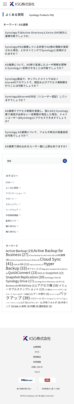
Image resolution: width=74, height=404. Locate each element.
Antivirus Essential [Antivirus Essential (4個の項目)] (17, 260)
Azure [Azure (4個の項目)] (29, 260)
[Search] (65, 161)
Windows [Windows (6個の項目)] (12, 285)
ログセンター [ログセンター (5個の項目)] (35, 302)
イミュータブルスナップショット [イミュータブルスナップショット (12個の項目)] (36, 287)
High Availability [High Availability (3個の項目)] (36, 265)
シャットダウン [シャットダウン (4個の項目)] (59, 289)
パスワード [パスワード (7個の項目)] (37, 298)
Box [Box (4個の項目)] (36, 260)
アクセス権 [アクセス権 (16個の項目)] (47, 285)
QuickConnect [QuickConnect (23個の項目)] (22, 272)
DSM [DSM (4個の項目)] (16, 264)
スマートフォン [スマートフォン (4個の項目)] (13, 294)
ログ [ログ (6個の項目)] (24, 302)
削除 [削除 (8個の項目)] (26, 306)
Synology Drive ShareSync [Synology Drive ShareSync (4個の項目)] (46, 281)
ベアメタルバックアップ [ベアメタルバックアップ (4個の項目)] (55, 298)
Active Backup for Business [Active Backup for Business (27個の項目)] (34, 252)
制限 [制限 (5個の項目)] (17, 306)
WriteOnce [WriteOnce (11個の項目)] (27, 285)
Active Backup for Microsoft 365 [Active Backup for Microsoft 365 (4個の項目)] (43, 255)
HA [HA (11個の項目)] (24, 264)
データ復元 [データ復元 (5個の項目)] (26, 294)
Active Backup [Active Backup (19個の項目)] (19, 250)
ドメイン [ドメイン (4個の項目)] (54, 294)
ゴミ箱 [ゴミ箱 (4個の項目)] (48, 289)
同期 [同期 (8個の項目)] (34, 306)
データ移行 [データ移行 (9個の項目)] (41, 294)
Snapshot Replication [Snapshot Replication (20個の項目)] (25, 276)
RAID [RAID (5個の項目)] (41, 273)
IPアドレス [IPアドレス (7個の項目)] (34, 268)
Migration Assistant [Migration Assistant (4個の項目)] (50, 269)
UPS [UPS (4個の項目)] (61, 281)
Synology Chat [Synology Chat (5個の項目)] (53, 277)
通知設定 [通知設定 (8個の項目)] (45, 306)
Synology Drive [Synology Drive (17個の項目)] (20, 281)
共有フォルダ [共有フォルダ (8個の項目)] (52, 302)
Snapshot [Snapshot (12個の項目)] (55, 273)
